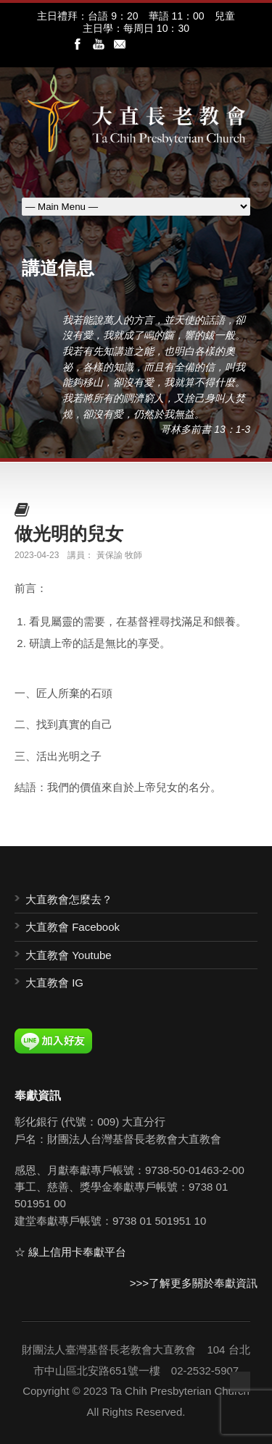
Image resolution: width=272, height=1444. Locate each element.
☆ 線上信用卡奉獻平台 (70, 1252)
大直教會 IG (54, 982)
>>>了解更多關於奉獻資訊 (193, 1283)
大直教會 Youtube (68, 955)
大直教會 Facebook (72, 927)
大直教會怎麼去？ (68, 899)
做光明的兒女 (69, 533)
